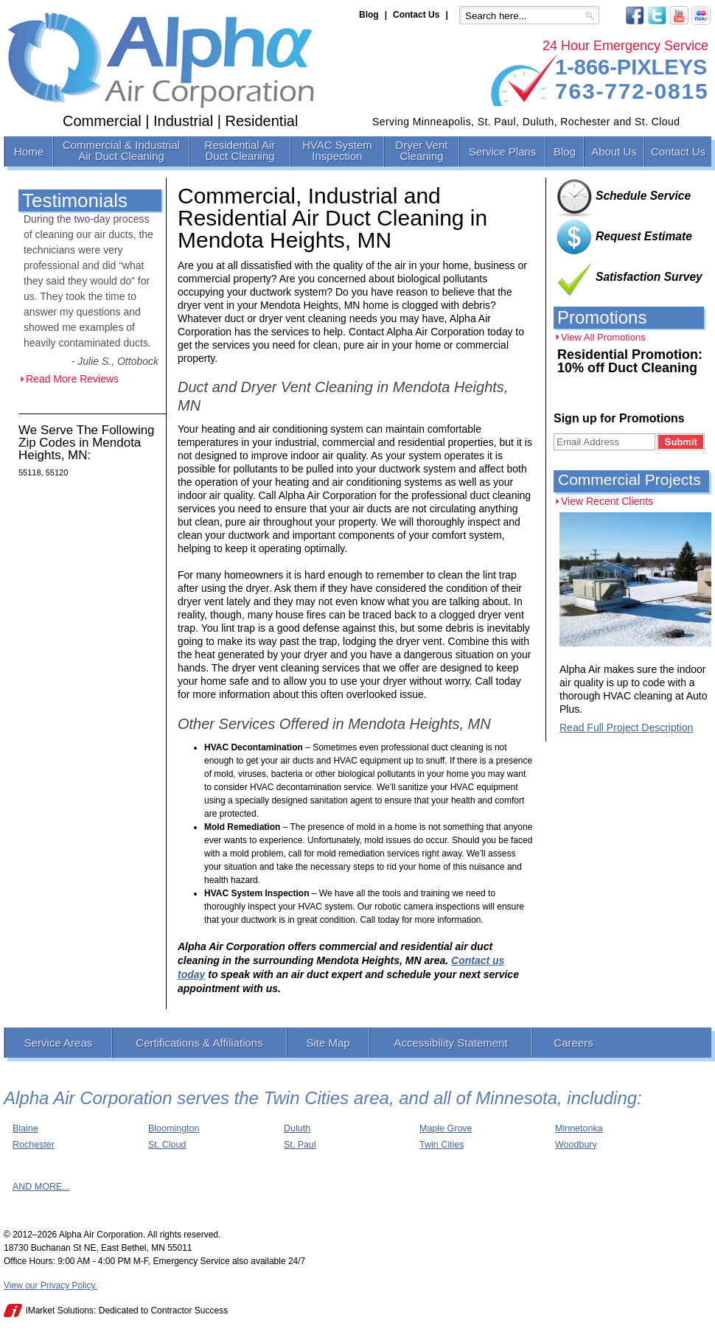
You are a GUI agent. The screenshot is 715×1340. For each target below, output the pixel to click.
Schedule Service (643, 195)
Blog (369, 15)
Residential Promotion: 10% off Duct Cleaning (629, 361)
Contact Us (416, 15)
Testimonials (75, 200)
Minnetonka (579, 1128)
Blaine (25, 1128)
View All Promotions (603, 337)
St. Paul (300, 1145)
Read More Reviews (72, 379)
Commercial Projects (629, 479)
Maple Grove (445, 1128)
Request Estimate (644, 236)
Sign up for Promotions (619, 418)
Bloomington (174, 1128)
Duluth (297, 1128)
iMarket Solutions (60, 1310)
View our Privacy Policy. (50, 1285)
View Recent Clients (607, 501)
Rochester (34, 1145)
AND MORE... (41, 1187)
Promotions (601, 317)
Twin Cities (441, 1145)
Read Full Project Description (626, 727)
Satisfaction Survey (649, 277)
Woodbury (576, 1145)
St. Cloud (167, 1145)
